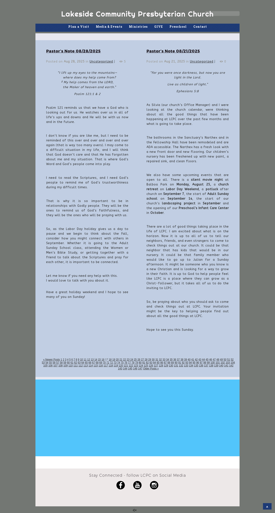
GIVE (158, 27)
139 (216, 365)
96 (197, 362)
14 (95, 359)
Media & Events (109, 27)
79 (136, 362)
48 (217, 359)
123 (136, 365)
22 (124, 359)
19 (113, 359)
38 (181, 359)
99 (208, 362)
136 (201, 365)
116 (101, 365)
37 (178, 359)
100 (213, 362)
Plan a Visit (78, 27)
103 (228, 362)
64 (82, 362)
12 (88, 359)
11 (85, 359)
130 (171, 365)
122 (131, 365)
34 (167, 359)
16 (103, 359)
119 (116, 365)
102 (223, 362)
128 (161, 365)
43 (200, 359)
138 (211, 365)
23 (128, 359)
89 (172, 362)
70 (104, 362)
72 (111, 362)
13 (92, 359)
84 (154, 362)
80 (140, 362)
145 (130, 368)
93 (186, 362)
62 (75, 362)
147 (140, 368)
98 (204, 362)
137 (206, 365)
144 (125, 368)
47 (214, 359)
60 (68, 362)
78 (132, 362)
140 (221, 365)
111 (75, 365)
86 (161, 362)
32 (160, 359)
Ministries (138, 27)
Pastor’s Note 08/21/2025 (173, 51)
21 (120, 359)
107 (55, 365)
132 (181, 365)
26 (139, 359)
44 (203, 359)
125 (146, 365)
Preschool (178, 27)
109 (65, 365)
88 (168, 362)
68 (97, 362)
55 (50, 362)
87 (165, 362)
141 (226, 365)
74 (118, 362)
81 (143, 362)
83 (151, 362)
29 (149, 359)
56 (54, 362)
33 (164, 359)
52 (232, 359)
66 (90, 362)
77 (129, 362)
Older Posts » (151, 368)
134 (191, 365)
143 (120, 368)
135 (196, 365)
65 (86, 362)
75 (122, 362)
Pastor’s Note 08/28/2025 (73, 51)
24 (131, 359)
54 (46, 362)
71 (107, 362)
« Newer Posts (51, 359)
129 (166, 365)
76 (125, 362)
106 (50, 365)
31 (156, 359)
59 (64, 362)
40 (189, 359)
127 (156, 365)
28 (146, 359)
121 (126, 365)
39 (185, 359)
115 (95, 365)
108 (60, 365)
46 (210, 359)
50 (225, 359)
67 (93, 362)
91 (179, 362)
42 (196, 359)
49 (221, 359)
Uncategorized (101, 61)
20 (117, 359)
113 (86, 365)
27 (142, 359)
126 (151, 365)
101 (217, 362)
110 (70, 365)
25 (135, 359)
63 (79, 362)
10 (81, 359)
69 (100, 362)
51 (228, 359)
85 (158, 362)
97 (201, 362)
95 (193, 362)
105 (45, 365)
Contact (200, 27)
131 (176, 365)
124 (141, 365)
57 (57, 362)
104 (233, 362)
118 (110, 365)
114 (91, 365)
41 (192, 359)
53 (43, 362)
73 (115, 362)
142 (231, 365)
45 (207, 359)
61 (71, 362)
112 (80, 365)
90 (176, 362)
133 (186, 365)
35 (171, 359)
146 (135, 368)
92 (183, 362)
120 (121, 365)
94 (190, 362)
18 (110, 359)
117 (106, 365)
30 (153, 359)
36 (174, 359)
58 (61, 362)
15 (99, 359)
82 (147, 362)
